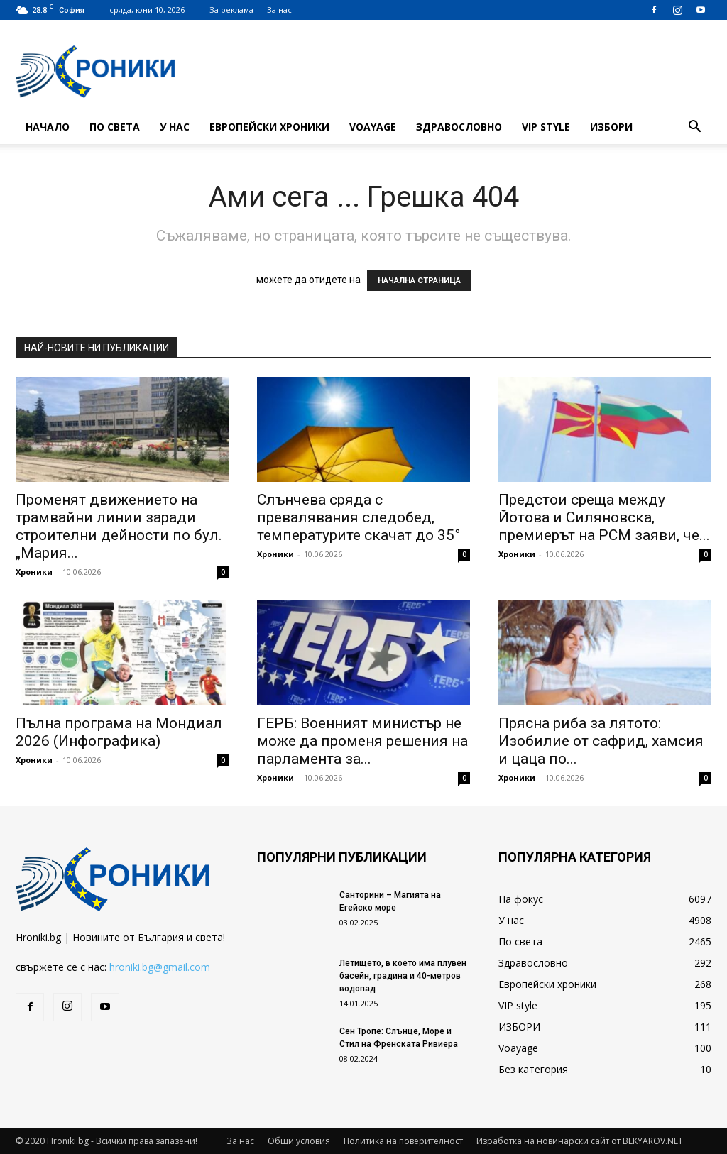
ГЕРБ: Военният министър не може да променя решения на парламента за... (362, 741)
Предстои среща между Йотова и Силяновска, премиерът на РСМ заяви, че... (604, 517)
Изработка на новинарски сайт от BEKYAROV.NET (579, 1141)
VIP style (546, 126)
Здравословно (459, 126)
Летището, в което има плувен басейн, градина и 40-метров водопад (402, 976)
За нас (279, 9)
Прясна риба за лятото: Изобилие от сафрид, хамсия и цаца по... (601, 741)
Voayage (372, 126)
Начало (48, 126)
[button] (694, 128)
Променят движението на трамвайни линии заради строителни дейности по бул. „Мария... (119, 526)
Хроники (34, 571)
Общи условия (299, 1141)
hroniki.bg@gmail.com (159, 967)
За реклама (231, 9)
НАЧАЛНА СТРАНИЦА (419, 280)
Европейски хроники (269, 126)
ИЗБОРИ (611, 126)
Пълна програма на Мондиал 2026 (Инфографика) (119, 732)
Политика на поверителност (403, 1141)
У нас (175, 126)
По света (114, 126)
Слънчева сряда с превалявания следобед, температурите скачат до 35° (358, 517)
